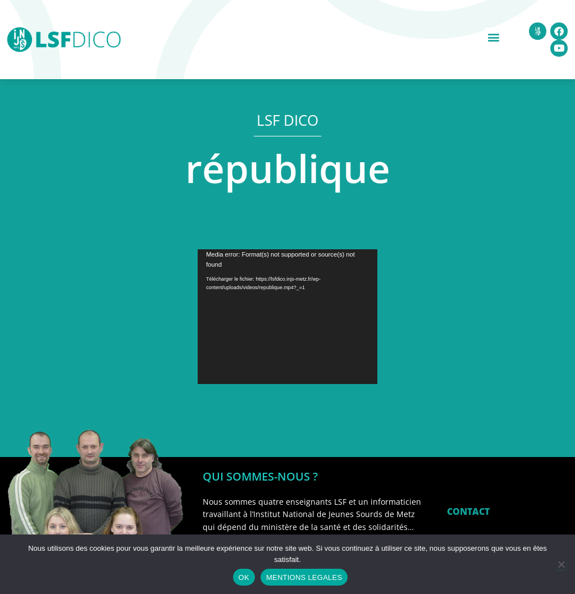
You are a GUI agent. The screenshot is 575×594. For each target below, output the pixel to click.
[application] (287, 316)
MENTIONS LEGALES (304, 577)
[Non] (561, 564)
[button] (494, 37)
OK (244, 577)
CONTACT (468, 511)
